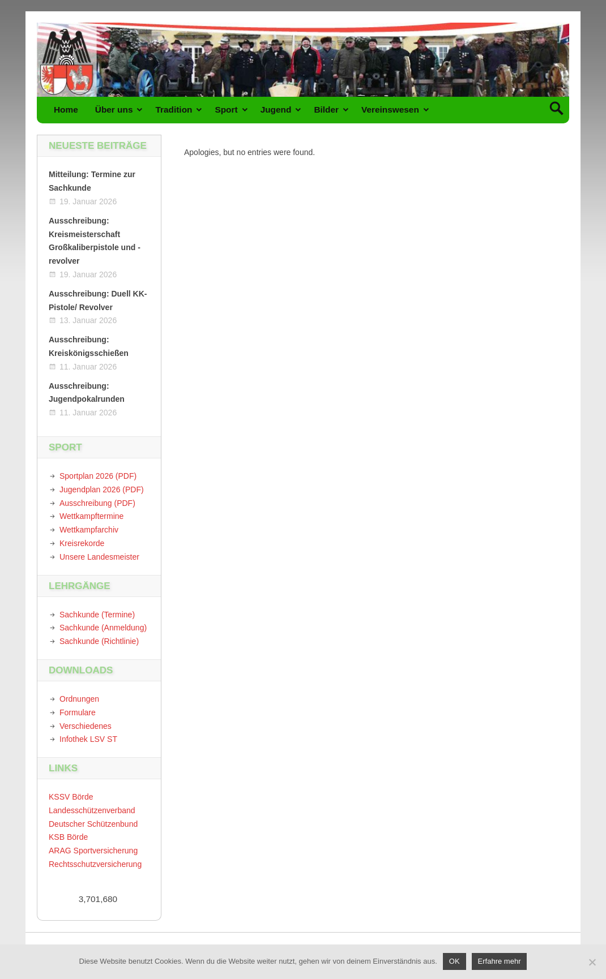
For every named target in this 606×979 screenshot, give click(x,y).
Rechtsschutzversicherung (95, 864)
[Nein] (592, 962)
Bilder (326, 109)
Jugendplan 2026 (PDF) (101, 489)
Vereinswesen (390, 109)
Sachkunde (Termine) (97, 614)
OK (454, 961)
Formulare (77, 712)
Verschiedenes (85, 726)
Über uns (114, 109)
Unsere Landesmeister (99, 556)
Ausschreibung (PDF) (97, 503)
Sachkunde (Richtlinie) (99, 641)
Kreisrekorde (81, 543)
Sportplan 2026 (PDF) (97, 475)
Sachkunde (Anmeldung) (103, 627)
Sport (226, 109)
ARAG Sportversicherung (93, 850)
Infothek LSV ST (88, 739)
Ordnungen (79, 698)
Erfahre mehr (499, 961)
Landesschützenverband (92, 810)
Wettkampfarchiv (88, 529)
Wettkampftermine (91, 516)
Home (66, 109)
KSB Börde (68, 836)
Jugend (276, 109)
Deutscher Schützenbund (93, 823)
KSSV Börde (71, 796)
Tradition (173, 109)
